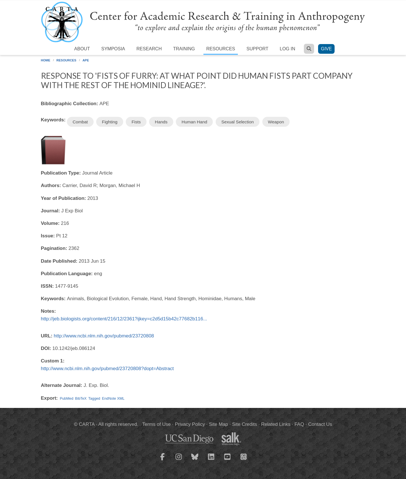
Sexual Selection (237, 121)
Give (326, 48)
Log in (287, 48)
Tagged (94, 398)
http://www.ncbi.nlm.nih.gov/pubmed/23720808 (104, 336)
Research (149, 48)
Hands (161, 121)
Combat (80, 121)
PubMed (66, 398)
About (82, 48)
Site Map (218, 424)
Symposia (113, 48)
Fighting (109, 121)
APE (86, 60)
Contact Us (320, 424)
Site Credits (244, 424)
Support (257, 48)
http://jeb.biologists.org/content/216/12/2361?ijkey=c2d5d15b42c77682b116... (124, 319)
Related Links (275, 424)
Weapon (276, 121)
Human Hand (194, 121)
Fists (136, 121)
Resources (220, 48)
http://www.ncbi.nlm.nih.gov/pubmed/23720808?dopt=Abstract (107, 368)
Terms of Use (156, 424)
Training (184, 48)
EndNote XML (113, 398)
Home (45, 60)
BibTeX (80, 398)
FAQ (299, 424)
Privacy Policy (190, 424)
